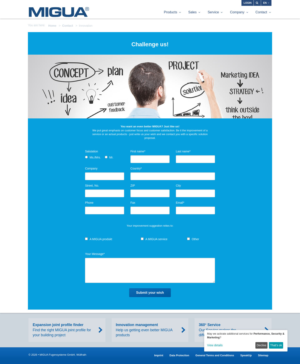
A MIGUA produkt (101, 239)
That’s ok (276, 345)
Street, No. (92, 185)
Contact (67, 25)
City (178, 185)
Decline (261, 345)
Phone (89, 202)
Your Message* (95, 254)
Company (91, 168)
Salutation (91, 151)
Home (52, 25)
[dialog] (246, 340)
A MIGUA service (156, 239)
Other (195, 239)
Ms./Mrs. (95, 157)
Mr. (111, 157)
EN (266, 2)
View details (214, 345)
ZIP (132, 185)
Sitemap (263, 355)
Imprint (158, 355)
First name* (137, 151)
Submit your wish (150, 292)
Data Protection (179, 355)
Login (247, 2)
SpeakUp (246, 355)
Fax (132, 202)
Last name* (183, 151)
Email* (180, 202)
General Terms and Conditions (214, 355)
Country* (136, 168)
